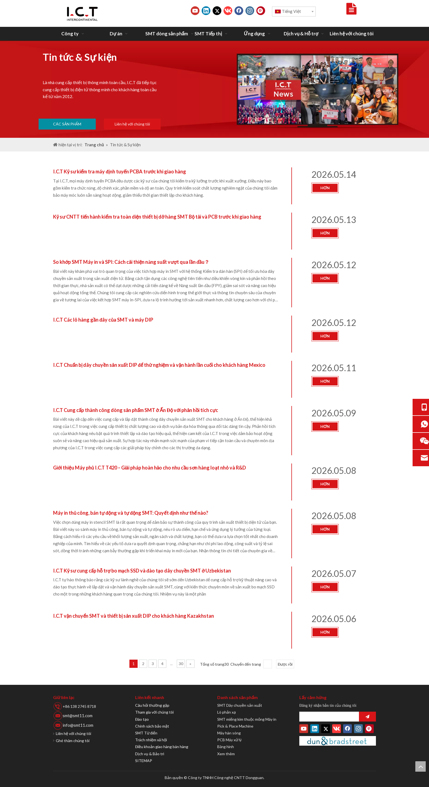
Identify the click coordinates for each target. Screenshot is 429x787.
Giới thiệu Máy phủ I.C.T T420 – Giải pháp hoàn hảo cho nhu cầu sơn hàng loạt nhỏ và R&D (149, 468)
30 (181, 663)
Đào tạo (142, 719)
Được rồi (285, 664)
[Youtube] (195, 10)
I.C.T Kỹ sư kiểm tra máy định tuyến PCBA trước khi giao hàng (119, 171)
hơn (325, 187)
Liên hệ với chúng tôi (132, 124)
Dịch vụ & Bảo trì (149, 753)
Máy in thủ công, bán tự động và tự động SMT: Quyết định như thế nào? (130, 513)
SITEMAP (143, 760)
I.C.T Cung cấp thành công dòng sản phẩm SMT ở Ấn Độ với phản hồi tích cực (135, 410)
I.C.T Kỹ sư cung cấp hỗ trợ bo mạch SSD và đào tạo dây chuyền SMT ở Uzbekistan (142, 571)
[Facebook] (238, 10)
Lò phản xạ (226, 712)
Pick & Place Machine (235, 726)
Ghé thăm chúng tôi (72, 740)
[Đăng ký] (367, 717)
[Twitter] (217, 10)
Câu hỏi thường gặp (152, 705)
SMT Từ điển (146, 733)
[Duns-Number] (337, 741)
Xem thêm (226, 753)
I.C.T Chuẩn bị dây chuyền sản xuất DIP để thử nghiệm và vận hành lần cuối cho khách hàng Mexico (159, 365)
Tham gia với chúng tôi (154, 712)
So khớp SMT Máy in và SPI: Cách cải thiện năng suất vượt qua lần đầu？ (131, 262)
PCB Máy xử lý (229, 739)
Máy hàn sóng (229, 733)
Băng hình (225, 746)
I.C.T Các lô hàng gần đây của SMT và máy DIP (103, 320)
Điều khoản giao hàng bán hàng (161, 746)
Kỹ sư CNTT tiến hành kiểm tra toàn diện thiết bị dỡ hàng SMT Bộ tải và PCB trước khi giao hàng (157, 217)
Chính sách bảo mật (152, 726)
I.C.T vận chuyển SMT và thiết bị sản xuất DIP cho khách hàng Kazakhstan (133, 616)
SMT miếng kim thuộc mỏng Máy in (246, 719)
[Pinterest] (260, 10)
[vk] (228, 10)
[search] (327, 717)
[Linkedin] (206, 10)
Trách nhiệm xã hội (151, 739)
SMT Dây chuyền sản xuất (239, 705)
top (420, 766)
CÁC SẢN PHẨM (67, 124)
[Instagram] (249, 10)
